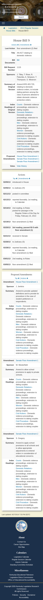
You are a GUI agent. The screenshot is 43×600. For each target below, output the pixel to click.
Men (18, 123)
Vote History (22, 166)
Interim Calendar (21, 562)
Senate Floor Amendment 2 (28, 161)
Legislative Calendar (21, 557)
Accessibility (24, 597)
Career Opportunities (21, 544)
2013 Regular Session (29, 28)
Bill (18, 60)
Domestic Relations (25, 112)
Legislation (12, 28)
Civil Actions (22, 139)
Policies (15, 595)
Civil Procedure (23, 146)
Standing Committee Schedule (21, 565)
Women (20, 131)
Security (23, 595)
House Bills (10, 31)
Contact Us (21, 542)
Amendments (26, 45)
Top (15, 178)
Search (21, 17)
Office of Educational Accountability (21, 580)
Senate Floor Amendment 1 (28, 159)
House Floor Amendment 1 (28, 156)
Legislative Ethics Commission (21, 577)
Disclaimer (31, 595)
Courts (19, 105)
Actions (15, 45)
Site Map (21, 547)
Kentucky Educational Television (21, 575)
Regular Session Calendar (21, 560)
